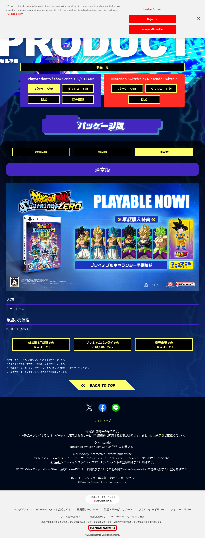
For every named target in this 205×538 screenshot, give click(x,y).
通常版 (164, 152)
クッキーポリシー (181, 509)
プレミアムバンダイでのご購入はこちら (102, 344)
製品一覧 (102, 67)
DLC (44, 99)
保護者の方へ (97, 517)
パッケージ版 (44, 88)
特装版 (102, 152)
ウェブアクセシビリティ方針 (128, 517)
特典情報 (78, 99)
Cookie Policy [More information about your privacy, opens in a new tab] (15, 11)
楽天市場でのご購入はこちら (164, 344)
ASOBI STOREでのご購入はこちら (41, 344)
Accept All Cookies (152, 27)
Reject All (152, 16)
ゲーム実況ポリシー (71, 517)
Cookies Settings (152, 6)
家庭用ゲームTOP (87, 509)
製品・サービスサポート (118, 509)
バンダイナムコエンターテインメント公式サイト (42, 509)
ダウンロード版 (77, 88)
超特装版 (41, 152)
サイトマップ (102, 420)
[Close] (198, 16)
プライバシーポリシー (152, 509)
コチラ (157, 435)
